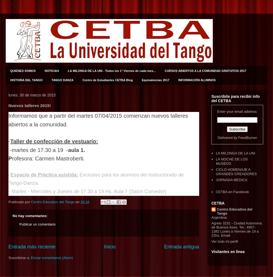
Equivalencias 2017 (155, 80)
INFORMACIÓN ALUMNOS (197, 80)
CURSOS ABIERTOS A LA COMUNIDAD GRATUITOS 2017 (205, 70)
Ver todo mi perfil (224, 241)
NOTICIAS (52, 70)
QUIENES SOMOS (23, 70)
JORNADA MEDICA (231, 180)
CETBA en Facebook (232, 192)
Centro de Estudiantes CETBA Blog (108, 80)
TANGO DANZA (62, 80)
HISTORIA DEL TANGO (26, 80)
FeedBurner (247, 138)
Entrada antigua (181, 246)
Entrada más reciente (32, 246)
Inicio (110, 246)
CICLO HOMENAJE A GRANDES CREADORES (236, 172)
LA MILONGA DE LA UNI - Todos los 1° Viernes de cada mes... (112, 70)
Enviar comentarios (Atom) (52, 258)
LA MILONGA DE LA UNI (235, 153)
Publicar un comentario (37, 224)
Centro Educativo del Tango (234, 211)
